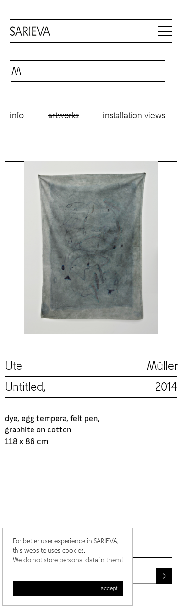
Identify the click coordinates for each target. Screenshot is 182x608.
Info (17, 115)
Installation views (134, 115)
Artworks (63, 115)
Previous (14, 247)
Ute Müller (91, 366)
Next (167, 247)
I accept (67, 588)
